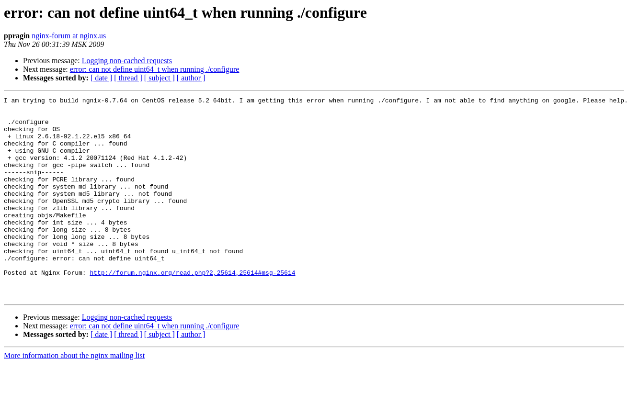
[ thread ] (128, 78)
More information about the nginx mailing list (74, 396)
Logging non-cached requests (127, 60)
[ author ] (191, 78)
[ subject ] (159, 78)
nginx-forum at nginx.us (69, 36)
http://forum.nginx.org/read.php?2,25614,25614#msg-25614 (192, 308)
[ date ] (101, 78)
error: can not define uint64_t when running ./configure (155, 69)
